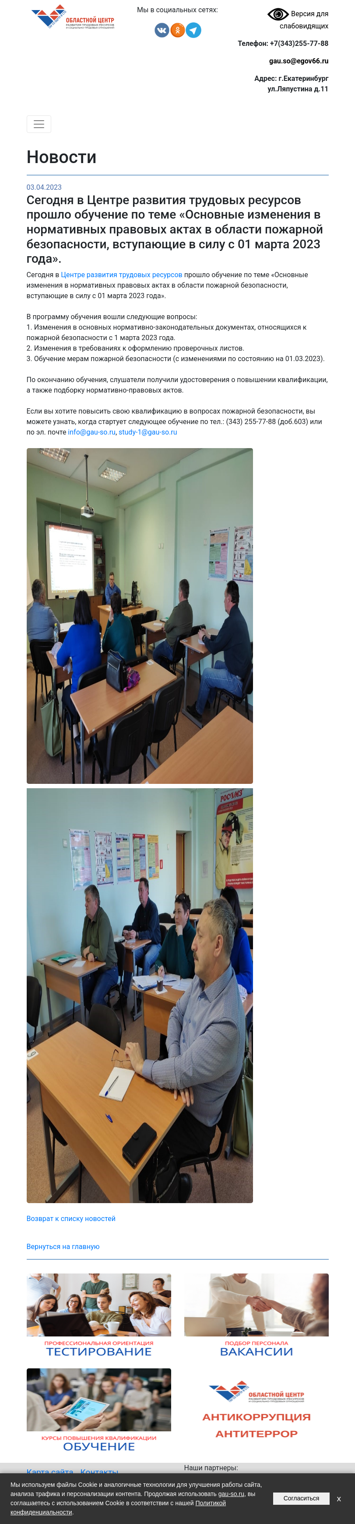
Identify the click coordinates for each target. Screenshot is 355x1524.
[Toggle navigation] (39, 124)
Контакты (100, 1472)
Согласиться (302, 1498)
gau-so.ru (231, 1493)
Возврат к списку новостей (71, 1218)
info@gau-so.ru (92, 432)
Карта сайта (50, 1472)
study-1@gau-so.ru (148, 432)
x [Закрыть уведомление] (339, 1498)
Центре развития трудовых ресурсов (121, 275)
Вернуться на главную (63, 1246)
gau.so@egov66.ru (299, 61)
